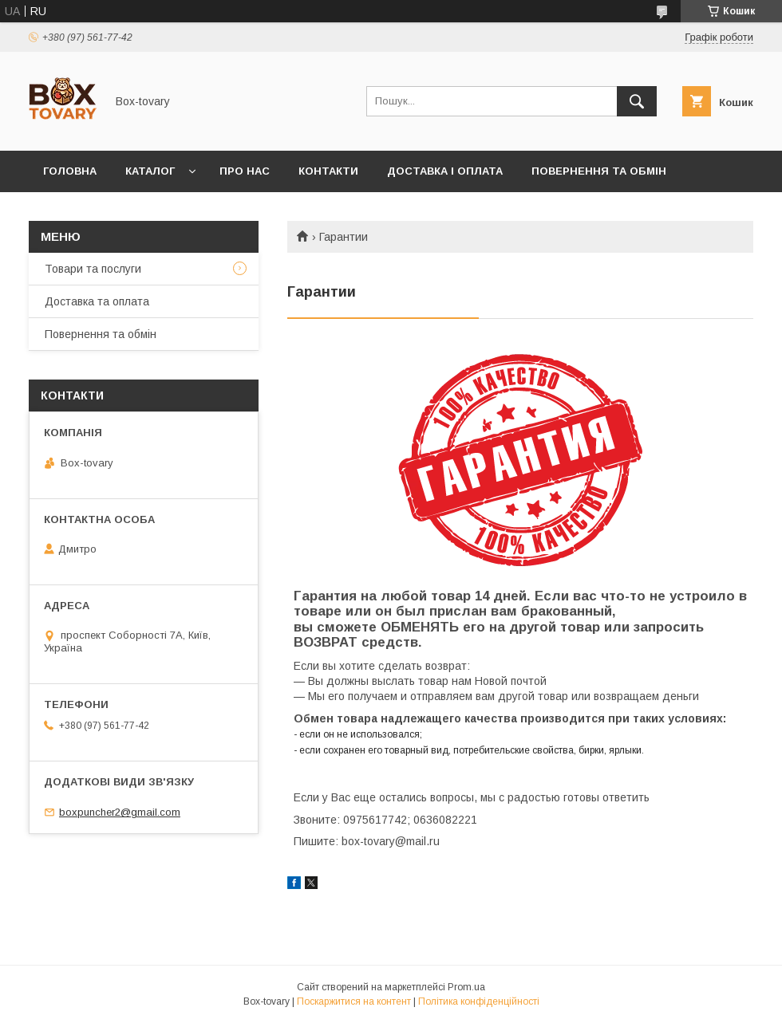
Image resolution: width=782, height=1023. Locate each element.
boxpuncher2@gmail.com (119, 812)
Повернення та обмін (598, 171)
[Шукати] (637, 101)
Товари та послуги (93, 268)
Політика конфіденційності (478, 1001)
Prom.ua (466, 987)
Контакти (328, 171)
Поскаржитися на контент (354, 1001)
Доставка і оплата (445, 171)
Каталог (150, 171)
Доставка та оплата (97, 301)
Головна (70, 171)
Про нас (244, 171)
